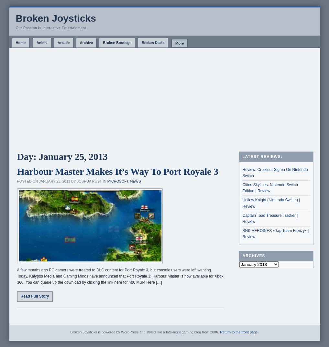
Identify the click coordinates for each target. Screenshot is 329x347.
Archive (86, 43)
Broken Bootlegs (117, 43)
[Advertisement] (164, 96)
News (135, 181)
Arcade (64, 43)
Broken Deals (153, 43)
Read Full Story (35, 296)
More (179, 43)
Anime (42, 43)
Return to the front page (239, 332)
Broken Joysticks (56, 18)
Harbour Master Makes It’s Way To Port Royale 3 (117, 171)
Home (21, 43)
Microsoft (117, 181)
